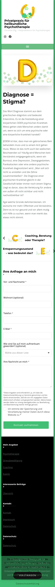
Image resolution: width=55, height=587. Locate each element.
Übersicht (8, 493)
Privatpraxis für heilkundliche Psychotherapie (17, 24)
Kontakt (7, 512)
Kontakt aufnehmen (26, 425)
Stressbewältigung (12, 460)
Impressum (9, 519)
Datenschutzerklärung (27, 583)
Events (6, 474)
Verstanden (27, 575)
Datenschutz (9, 526)
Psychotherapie (11, 453)
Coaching (8, 467)
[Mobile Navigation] (27, 46)
